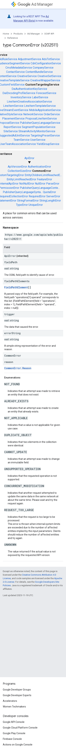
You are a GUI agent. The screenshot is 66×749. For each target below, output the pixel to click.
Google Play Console (14, 733)
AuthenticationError (39, 166)
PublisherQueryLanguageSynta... (22, 192)
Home (6, 33)
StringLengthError (50, 200)
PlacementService (13, 118)
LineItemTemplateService (40, 105)
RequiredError (37, 196)
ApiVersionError (17, 166)
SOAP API (49, 33)
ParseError (52, 183)
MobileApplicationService (45, 110)
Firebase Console (12, 739)
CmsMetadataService (18, 67)
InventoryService (21, 97)
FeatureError (44, 179)
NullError (40, 183)
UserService (37, 139)
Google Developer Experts (17, 695)
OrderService (52, 114)
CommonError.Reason (17, 368)
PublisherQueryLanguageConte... (40, 188)
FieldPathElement (16, 287)
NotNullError (26, 183)
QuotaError (49, 192)
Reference (12, 38)
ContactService (15, 72)
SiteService (11, 131)
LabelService (40, 97)
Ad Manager (35, 4)
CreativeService (27, 76)
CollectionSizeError (20, 171)
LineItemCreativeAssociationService (29, 101)
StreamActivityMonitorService (36, 131)
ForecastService (46, 93)
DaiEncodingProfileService (18, 93)
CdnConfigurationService (46, 63)
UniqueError (36, 204)
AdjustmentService (29, 59)
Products (18, 33)
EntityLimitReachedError (21, 179)
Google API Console (13, 722)
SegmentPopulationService (38, 127)
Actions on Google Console (17, 744)
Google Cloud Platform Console (20, 727)
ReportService (12, 127)
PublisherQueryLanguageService (40, 122)
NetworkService (33, 114)
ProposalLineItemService (41, 118)
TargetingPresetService (45, 135)
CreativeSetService (49, 76)
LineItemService (13, 105)
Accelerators (10, 701)
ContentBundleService (39, 72)
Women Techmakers (14, 706)
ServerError (53, 196)
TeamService (22, 139)
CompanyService (43, 67)
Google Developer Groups (17, 689)
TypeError (22, 204)
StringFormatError (28, 200)
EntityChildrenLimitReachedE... (43, 175)
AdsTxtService (51, 59)
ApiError (29, 158)
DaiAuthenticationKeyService (29, 89)
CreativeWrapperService (45, 80)
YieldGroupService (48, 144)
